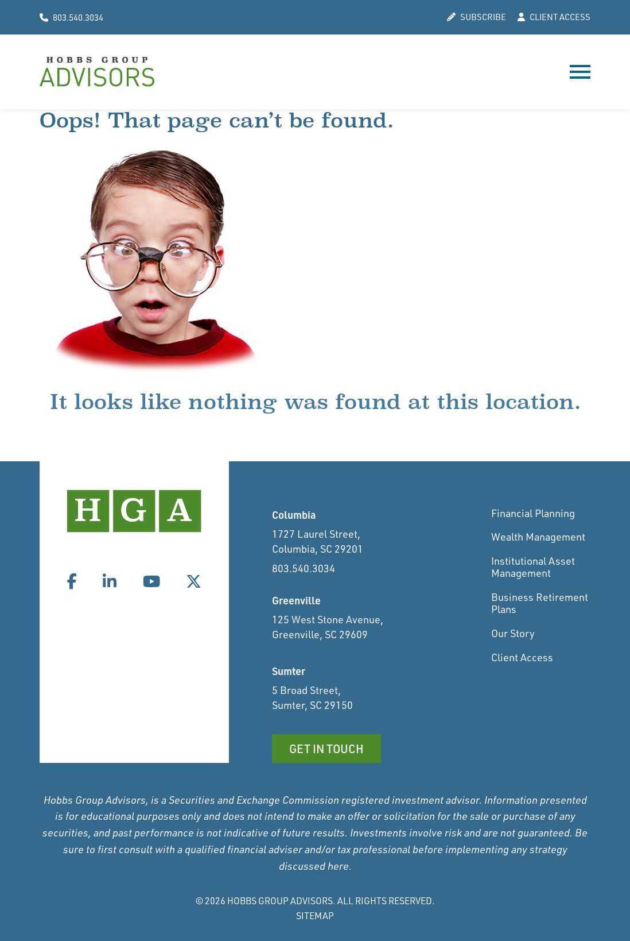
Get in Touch (326, 748)
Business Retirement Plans (539, 603)
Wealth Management (538, 536)
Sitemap (315, 915)
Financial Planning (533, 513)
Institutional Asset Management (533, 567)
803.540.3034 (71, 17)
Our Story (513, 633)
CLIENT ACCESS (554, 17)
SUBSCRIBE (476, 17)
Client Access (522, 657)
